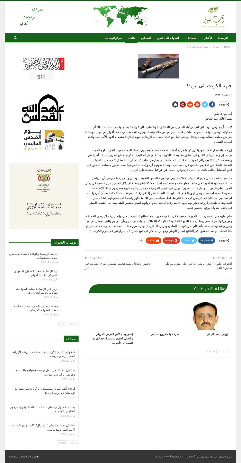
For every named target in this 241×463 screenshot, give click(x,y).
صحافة (192, 38)
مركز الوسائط (113, 38)
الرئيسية (223, 38)
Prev (222, 351)
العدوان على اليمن (168, 38)
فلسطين (146, 38)
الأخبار (208, 38)
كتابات (131, 38)
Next (211, 351)
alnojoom (33, 456)
